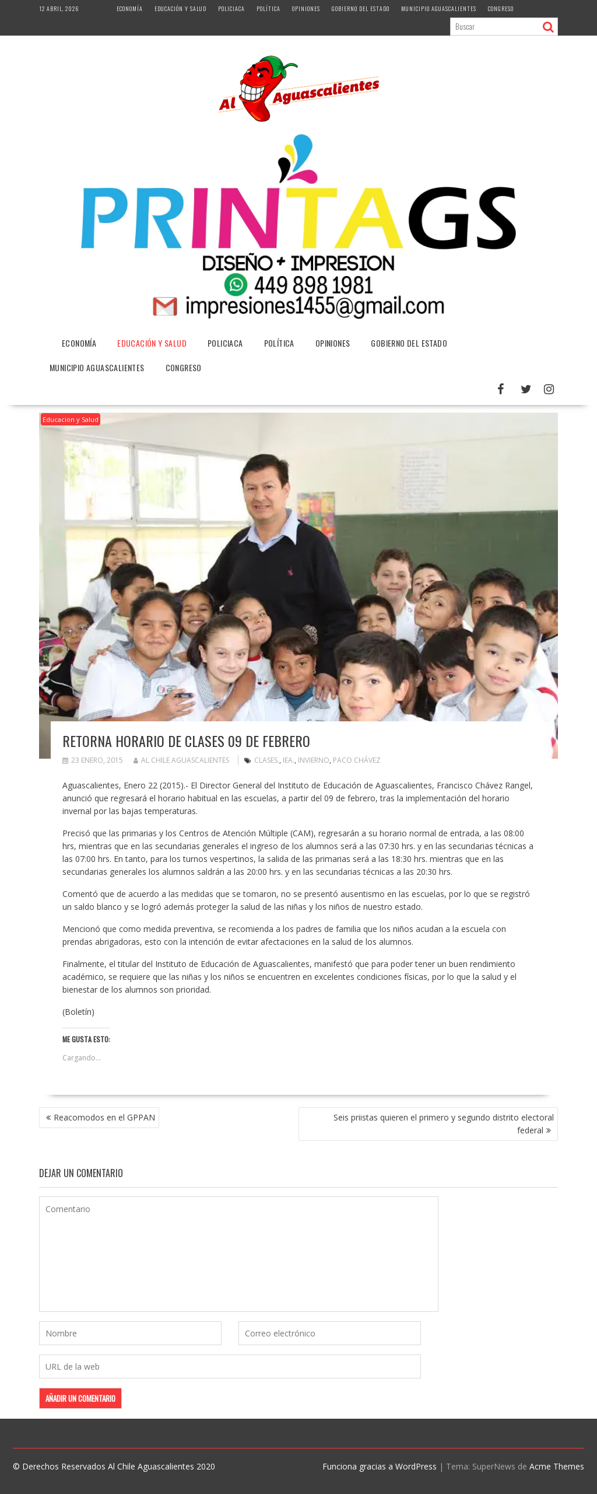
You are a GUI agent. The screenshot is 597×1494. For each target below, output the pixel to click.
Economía (130, 8)
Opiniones (306, 8)
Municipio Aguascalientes (438, 8)
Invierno (313, 760)
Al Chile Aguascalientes (181, 760)
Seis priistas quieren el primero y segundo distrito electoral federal (443, 1124)
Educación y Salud (180, 8)
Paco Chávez (357, 760)
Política (268, 8)
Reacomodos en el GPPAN (104, 1117)
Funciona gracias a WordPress (379, 1466)
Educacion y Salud (71, 419)
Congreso (501, 8)
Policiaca (231, 8)
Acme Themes (556, 1466)
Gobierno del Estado (360, 8)
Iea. (288, 760)
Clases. (266, 760)
